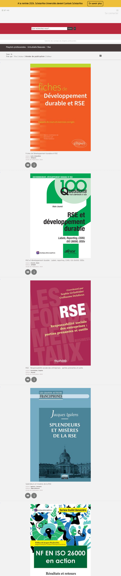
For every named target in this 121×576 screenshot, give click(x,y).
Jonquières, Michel (35, 420)
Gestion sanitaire (108, 100)
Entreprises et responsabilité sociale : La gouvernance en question (50, 265)
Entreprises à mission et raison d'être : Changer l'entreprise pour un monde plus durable (58, 236)
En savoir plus (95, 3)
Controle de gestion (108, 72)
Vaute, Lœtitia (33, 301)
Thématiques (105, 195)
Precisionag (106, 144)
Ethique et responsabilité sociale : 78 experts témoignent (46, 508)
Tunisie (105, 165)
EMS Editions (33, 143)
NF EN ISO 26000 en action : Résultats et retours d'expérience (48, 172)
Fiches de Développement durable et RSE (40, 49)
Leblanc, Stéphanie (35, 394)
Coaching (105, 64)
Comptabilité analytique (110, 67)
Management (106, 118)
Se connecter (112, 11)
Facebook (59, 559)
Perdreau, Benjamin (35, 362)
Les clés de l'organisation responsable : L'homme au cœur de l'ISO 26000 (53, 449)
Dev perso (105, 82)
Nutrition (105, 136)
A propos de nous (39, 559)
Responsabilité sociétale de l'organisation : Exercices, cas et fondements (52, 481)
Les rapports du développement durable (39, 360)
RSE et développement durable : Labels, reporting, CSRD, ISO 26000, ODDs (53, 79)
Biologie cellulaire (108, 59)
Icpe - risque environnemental (112, 103)
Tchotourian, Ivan (34, 268)
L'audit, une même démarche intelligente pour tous (44, 417)
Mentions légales (39, 555)
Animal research (107, 53)
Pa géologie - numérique (110, 141)
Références (106, 146)
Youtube (59, 564)
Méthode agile (107, 130)
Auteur (18, 41)
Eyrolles (32, 396)
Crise (104, 75)
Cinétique (105, 61)
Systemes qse (107, 160)
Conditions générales (40, 561)
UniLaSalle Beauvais (108, 37)
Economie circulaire (108, 87)
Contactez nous (61, 553)
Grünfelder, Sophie (35, 112)
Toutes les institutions (108, 34)
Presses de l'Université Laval (38, 269)
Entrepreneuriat (107, 90)
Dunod (31, 113)
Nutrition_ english (108, 138)
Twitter (58, 561)
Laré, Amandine (34, 51)
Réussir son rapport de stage (111, 152)
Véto (104, 168)
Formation (105, 92)
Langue (104, 186)
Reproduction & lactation (110, 149)
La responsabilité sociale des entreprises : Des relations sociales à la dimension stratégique (60, 203)
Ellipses (31, 53)
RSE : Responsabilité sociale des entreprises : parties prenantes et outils (53, 109)
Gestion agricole (107, 98)
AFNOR (31, 83)
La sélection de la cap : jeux (111, 111)
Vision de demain (108, 173)
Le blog (59, 555)
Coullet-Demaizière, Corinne (38, 174)
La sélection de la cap (109, 108)
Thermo (105, 163)
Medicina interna (107, 128)
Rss (58, 557)
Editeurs (104, 188)
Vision (104, 171)
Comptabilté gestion (108, 69)
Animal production (108, 51)
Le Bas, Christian (34, 206)
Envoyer (89, 16)
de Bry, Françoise (34, 510)
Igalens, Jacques (34, 142)
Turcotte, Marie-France (36, 484)
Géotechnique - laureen (110, 95)
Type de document (107, 183)
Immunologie (106, 106)
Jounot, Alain (33, 82)
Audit (104, 56)
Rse (104, 154)
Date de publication (107, 191)
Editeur (42, 41)
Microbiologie (106, 133)
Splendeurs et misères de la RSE (37, 139)
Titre (12, 41)
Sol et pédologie (107, 157)
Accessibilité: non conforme (42, 557)
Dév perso (105, 84)
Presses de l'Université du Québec (40, 485)
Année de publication (30, 41)
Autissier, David (34, 238)
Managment (106, 121)
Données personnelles (40, 564)
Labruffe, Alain (33, 333)
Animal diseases (107, 48)
